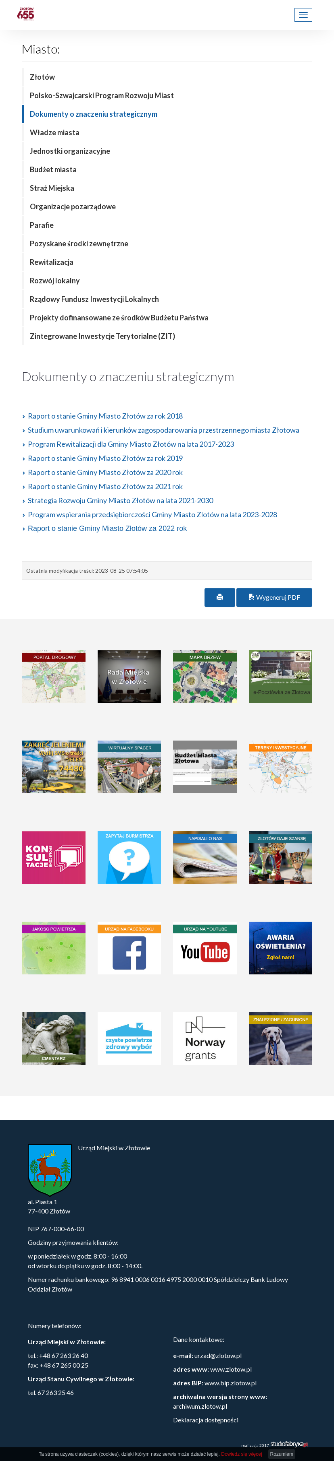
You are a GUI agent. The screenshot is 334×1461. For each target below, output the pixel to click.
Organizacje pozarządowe (73, 206)
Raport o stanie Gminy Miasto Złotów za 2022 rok (107, 528)
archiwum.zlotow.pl (200, 1406)
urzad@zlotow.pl (218, 1355)
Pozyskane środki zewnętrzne (79, 243)
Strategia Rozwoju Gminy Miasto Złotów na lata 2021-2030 (120, 500)
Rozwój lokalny (55, 280)
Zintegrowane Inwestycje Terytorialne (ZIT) (102, 336)
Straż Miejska (52, 188)
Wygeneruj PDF (274, 597)
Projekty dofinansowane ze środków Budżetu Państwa (119, 317)
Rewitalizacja (51, 262)
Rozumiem (281, 1454)
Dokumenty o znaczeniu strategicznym (93, 113)
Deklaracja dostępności (205, 1420)
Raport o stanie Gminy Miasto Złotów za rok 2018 (105, 415)
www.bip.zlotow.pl (231, 1383)
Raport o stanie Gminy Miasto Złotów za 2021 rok (105, 486)
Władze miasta (54, 132)
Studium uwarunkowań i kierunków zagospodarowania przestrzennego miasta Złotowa (163, 429)
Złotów (42, 76)
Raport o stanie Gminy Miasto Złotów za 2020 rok (105, 472)
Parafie (42, 225)
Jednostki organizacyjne (70, 151)
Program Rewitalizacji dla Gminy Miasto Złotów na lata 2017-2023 (131, 444)
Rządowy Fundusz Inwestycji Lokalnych (94, 299)
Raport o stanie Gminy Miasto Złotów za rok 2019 (105, 458)
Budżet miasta (53, 169)
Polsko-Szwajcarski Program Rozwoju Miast (102, 95)
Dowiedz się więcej (241, 1454)
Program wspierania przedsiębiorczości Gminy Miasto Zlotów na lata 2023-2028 (152, 514)
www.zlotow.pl (231, 1369)
